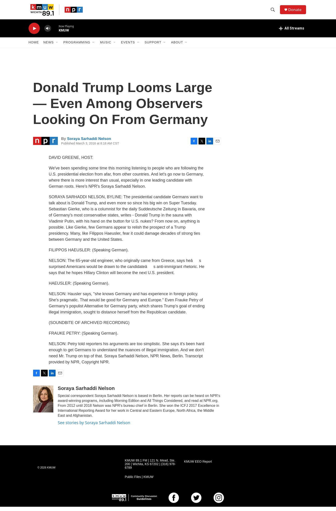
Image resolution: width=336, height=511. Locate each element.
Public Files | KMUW (139, 481)
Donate (296, 11)
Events (128, 47)
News (48, 47)
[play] (34, 32)
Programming (76, 47)
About (177, 47)
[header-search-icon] (273, 12)
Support (153, 47)
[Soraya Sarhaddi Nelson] (43, 403)
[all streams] (291, 33)
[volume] (48, 33)
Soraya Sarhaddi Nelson (89, 143)
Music (105, 47)
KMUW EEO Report (198, 466)
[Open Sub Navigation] (57, 47)
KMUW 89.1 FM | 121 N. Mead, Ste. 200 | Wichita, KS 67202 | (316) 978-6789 (150, 468)
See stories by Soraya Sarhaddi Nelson (94, 427)
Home (34, 47)
